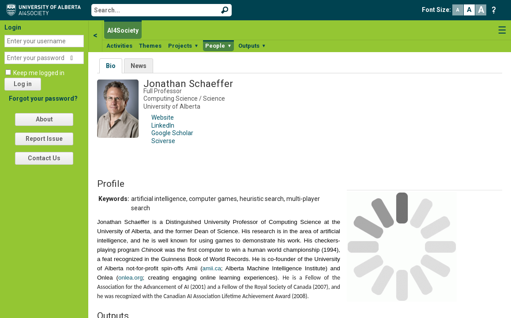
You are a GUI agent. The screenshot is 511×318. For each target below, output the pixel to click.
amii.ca (212, 268)
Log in (23, 83)
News (139, 65)
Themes (150, 45)
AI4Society (123, 30)
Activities (119, 45)
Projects (183, 45)
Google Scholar (172, 132)
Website (162, 117)
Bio (111, 65)
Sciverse (163, 140)
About (44, 119)
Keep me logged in (38, 72)
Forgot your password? (43, 98)
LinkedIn (162, 125)
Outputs (252, 45)
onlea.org (130, 277)
